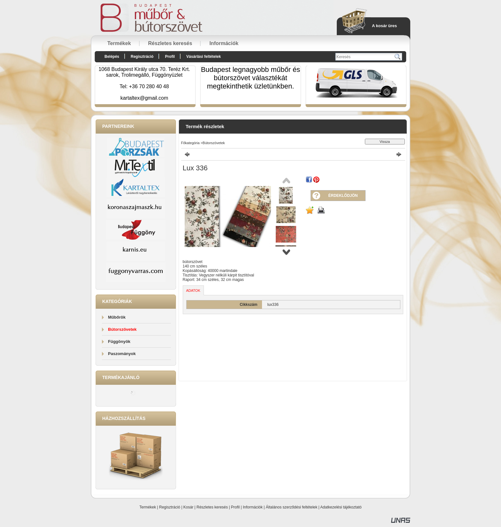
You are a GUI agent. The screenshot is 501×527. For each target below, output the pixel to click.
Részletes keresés (212, 507)
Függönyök (119, 341)
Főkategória (190, 143)
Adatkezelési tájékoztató (340, 507)
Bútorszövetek (122, 329)
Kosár (188, 507)
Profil (235, 507)
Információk (253, 507)
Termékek (147, 507)
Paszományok (122, 353)
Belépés (111, 56)
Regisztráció (169, 507)
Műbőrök (117, 317)
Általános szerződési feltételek (291, 507)
